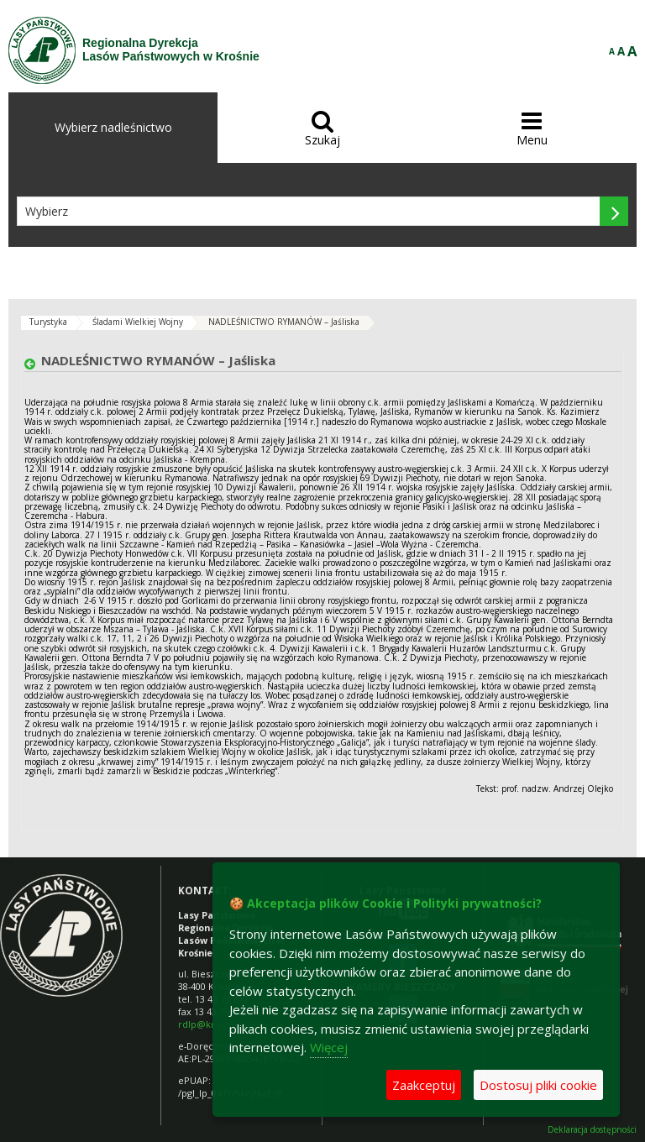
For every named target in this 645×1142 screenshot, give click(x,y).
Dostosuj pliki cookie (538, 1085)
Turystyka (48, 321)
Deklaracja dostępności (592, 1129)
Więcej (329, 1047)
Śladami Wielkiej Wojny (137, 321)
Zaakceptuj (423, 1085)
